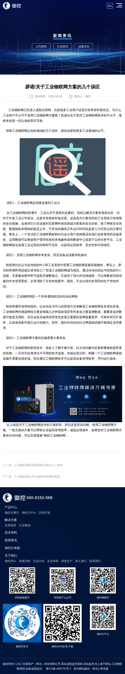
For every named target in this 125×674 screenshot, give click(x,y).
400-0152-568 (39, 497)
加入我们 (81, 561)
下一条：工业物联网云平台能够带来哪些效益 (31, 476)
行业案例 (24, 525)
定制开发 (44, 512)
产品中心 (11, 507)
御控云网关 (12, 512)
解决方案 (11, 520)
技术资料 (11, 532)
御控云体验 (12, 548)
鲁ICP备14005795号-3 (58, 668)
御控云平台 (29, 512)
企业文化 (38, 561)
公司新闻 (41, 46)
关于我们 (11, 555)
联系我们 (95, 561)
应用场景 (10, 525)
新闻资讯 (11, 540)
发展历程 (24, 561)
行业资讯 (62, 46)
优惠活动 (83, 46)
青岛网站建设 (82, 668)
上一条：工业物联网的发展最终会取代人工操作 (33, 465)
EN (109, 5)
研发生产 (67, 561)
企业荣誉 (53, 561)
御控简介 (10, 561)
